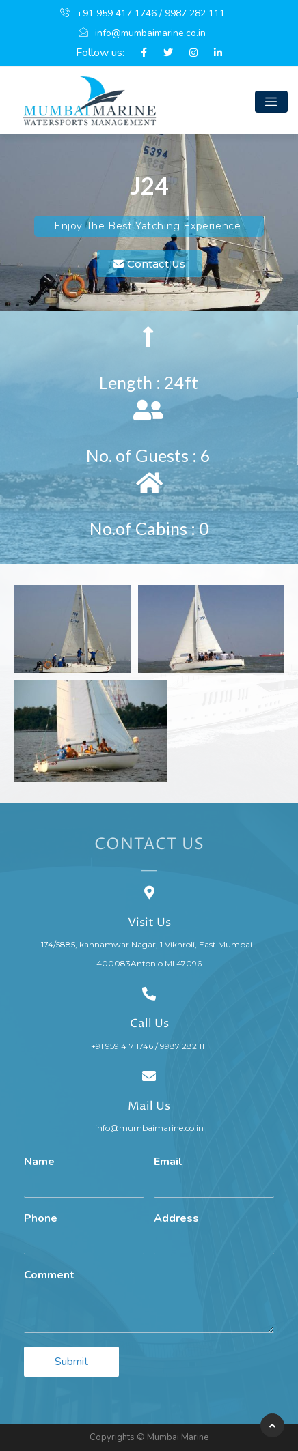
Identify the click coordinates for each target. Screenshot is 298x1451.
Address (176, 1218)
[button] (149, 263)
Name (39, 1162)
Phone (40, 1218)
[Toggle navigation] (271, 102)
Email (168, 1162)
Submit (71, 1361)
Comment (49, 1275)
